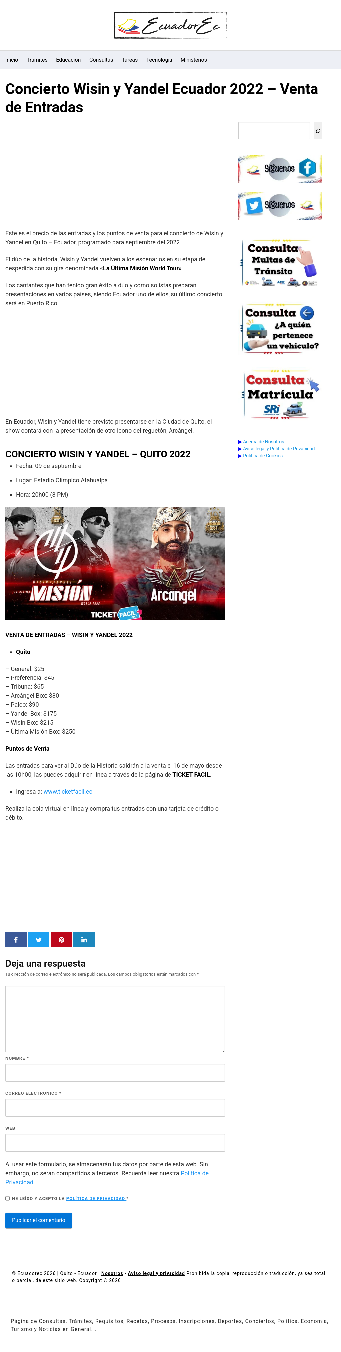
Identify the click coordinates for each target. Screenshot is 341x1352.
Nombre (17, 1058)
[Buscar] (318, 130)
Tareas (130, 60)
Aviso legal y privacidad (156, 1273)
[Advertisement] (115, 173)
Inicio (11, 60)
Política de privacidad (96, 1198)
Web (10, 1128)
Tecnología (159, 60)
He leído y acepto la (67, 1198)
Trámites (37, 60)
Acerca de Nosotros (263, 441)
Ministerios (194, 60)
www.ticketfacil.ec (68, 791)
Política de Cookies (263, 455)
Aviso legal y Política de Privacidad (279, 448)
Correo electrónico (33, 1093)
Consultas (101, 60)
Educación (68, 60)
